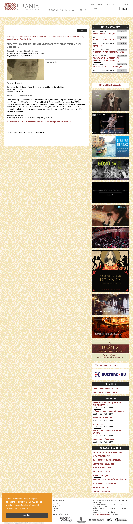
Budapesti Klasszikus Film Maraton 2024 (31, 36)
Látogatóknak (71, 14)
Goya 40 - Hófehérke (103, 418)
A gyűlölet (98, 424)
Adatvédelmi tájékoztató (58, 514)
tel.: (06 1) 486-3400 (78, 10)
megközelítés (53, 504)
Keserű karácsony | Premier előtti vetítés (107, 403)
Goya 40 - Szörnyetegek (105, 439)
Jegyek (111, 14)
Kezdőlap (10, 36)
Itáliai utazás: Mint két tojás (108, 411)
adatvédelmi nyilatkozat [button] (17, 508)
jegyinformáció (54, 506)
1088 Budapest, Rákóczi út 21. (59, 10)
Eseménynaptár (94, 14)
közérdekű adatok (55, 510)
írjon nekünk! (53, 508)
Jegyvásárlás (122, 31)
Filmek (10, 14)
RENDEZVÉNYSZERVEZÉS (107, 4)
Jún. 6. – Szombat (110, 27)
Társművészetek (28, 14)
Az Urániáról (50, 14)
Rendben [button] (27, 515)
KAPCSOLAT (124, 4)
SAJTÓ (93, 4)
